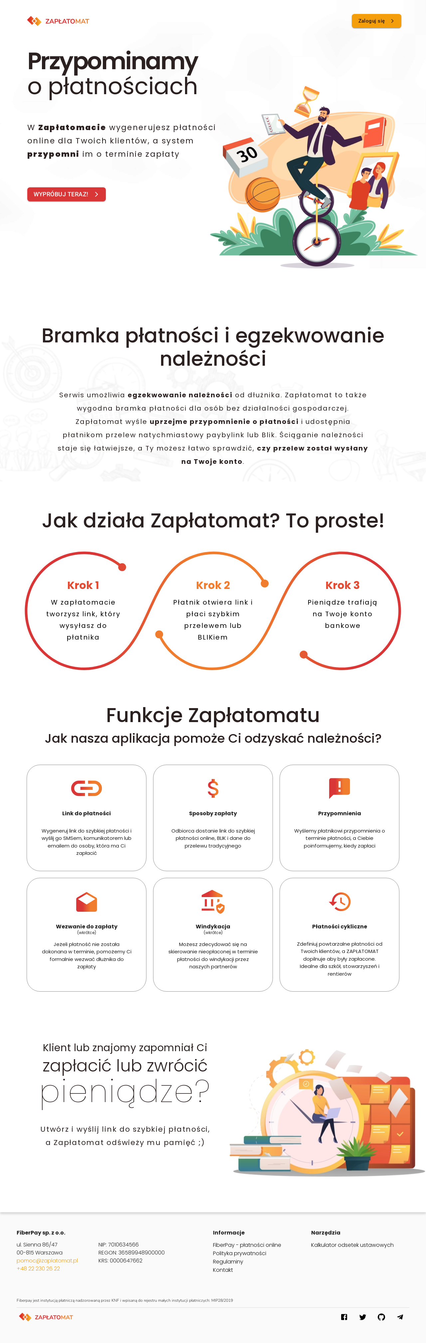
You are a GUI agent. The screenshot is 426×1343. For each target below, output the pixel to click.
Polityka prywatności (239, 1253)
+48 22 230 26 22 (38, 1268)
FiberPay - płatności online (247, 1245)
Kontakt (223, 1270)
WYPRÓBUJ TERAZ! (66, 194)
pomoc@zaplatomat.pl (47, 1260)
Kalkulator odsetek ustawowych (352, 1245)
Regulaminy (228, 1261)
